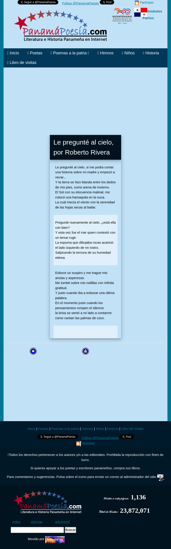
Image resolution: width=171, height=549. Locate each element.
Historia (151, 53)
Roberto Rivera (87, 152)
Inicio (13, 53)
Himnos (106, 53)
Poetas (35, 53)
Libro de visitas (22, 62)
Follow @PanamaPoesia (80, 3)
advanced (62, 522)
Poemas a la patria (70, 53)
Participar (144, 2)
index (16, 522)
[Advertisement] (85, 98)
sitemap (37, 522)
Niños (128, 53)
